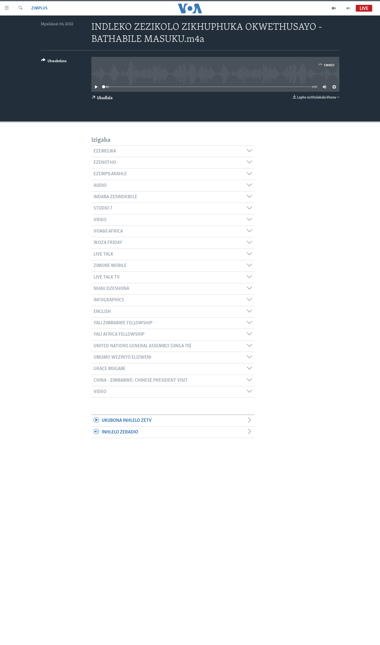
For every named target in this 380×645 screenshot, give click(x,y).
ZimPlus (39, 8)
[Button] (53, 62)
